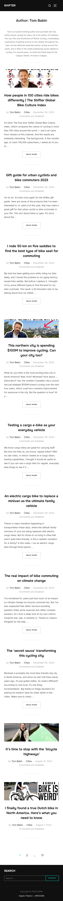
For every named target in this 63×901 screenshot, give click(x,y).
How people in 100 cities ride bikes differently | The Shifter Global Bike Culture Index (31, 100)
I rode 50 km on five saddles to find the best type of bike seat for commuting (31, 251)
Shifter (10, 5)
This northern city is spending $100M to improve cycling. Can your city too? (31, 350)
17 (42, 855)
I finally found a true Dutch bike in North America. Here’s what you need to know (31, 813)
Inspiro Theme (25, 896)
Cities (27, 112)
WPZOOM (39, 896)
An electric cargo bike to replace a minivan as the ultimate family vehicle (31, 501)
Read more (33, 154)
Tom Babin (14, 112)
